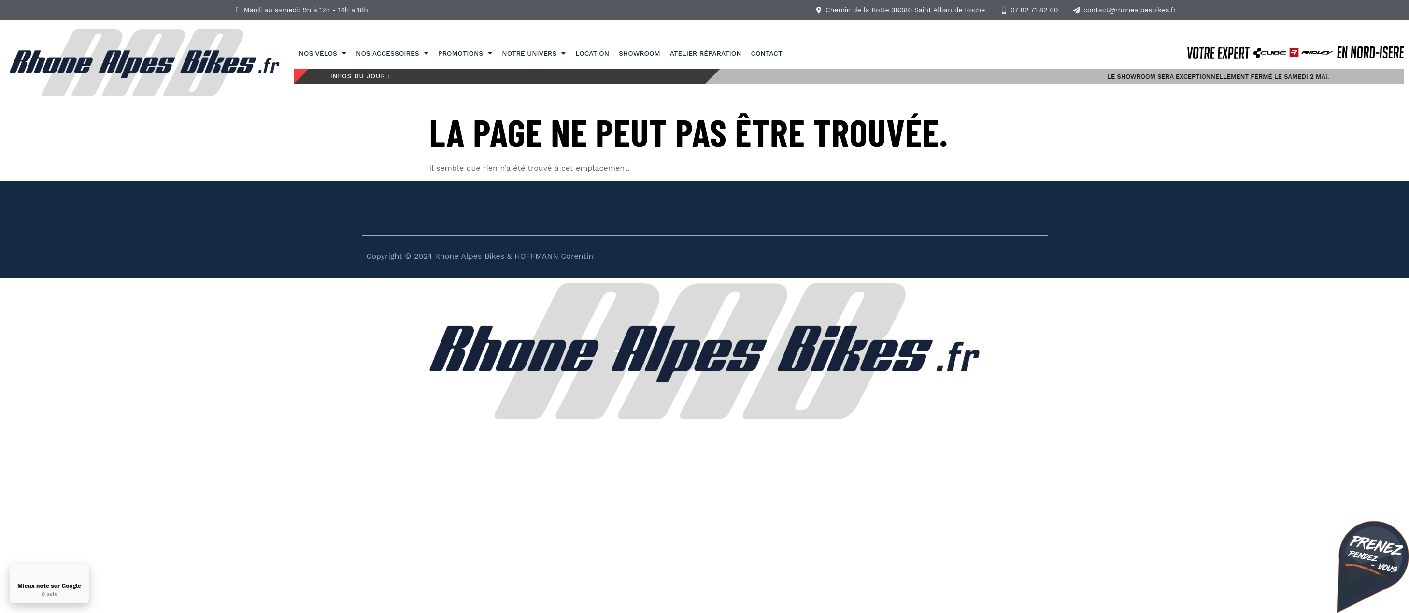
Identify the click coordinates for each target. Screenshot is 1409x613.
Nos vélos (322, 53)
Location (592, 53)
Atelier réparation (705, 53)
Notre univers (534, 53)
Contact (767, 53)
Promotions (465, 53)
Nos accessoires (392, 53)
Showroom (639, 53)
